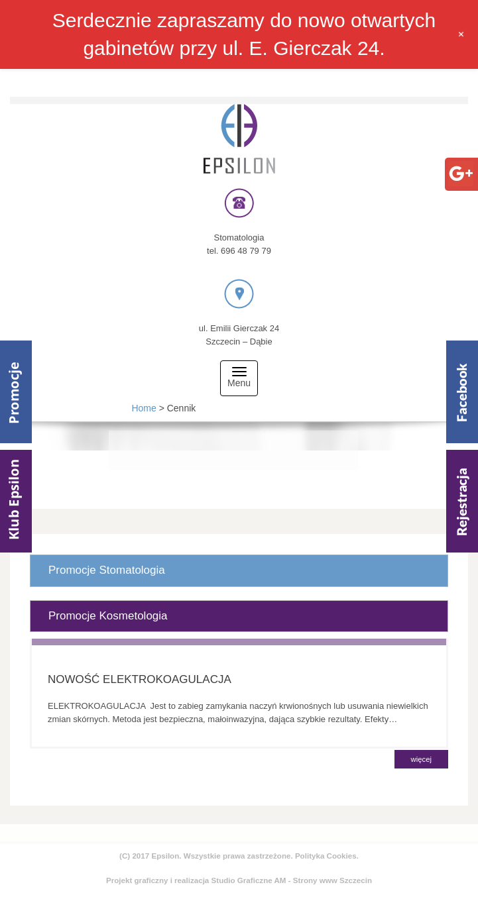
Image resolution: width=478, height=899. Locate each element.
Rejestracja (462, 501)
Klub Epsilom (16, 501)
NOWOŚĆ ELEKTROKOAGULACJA (139, 679)
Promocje (16, 392)
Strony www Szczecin (332, 880)
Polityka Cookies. (327, 855)
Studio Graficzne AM (248, 880)
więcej (421, 759)
